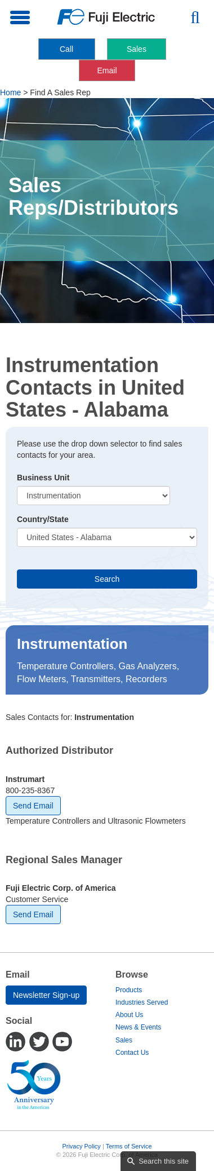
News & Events (138, 1027)
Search (107, 579)
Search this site (164, 1161)
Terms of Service (129, 1146)
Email (107, 70)
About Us (129, 1015)
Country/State (43, 519)
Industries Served (141, 1002)
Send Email (33, 805)
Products (128, 990)
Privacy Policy (81, 1146)
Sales (136, 49)
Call (66, 49)
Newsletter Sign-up (46, 995)
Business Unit (43, 477)
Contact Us (132, 1053)
